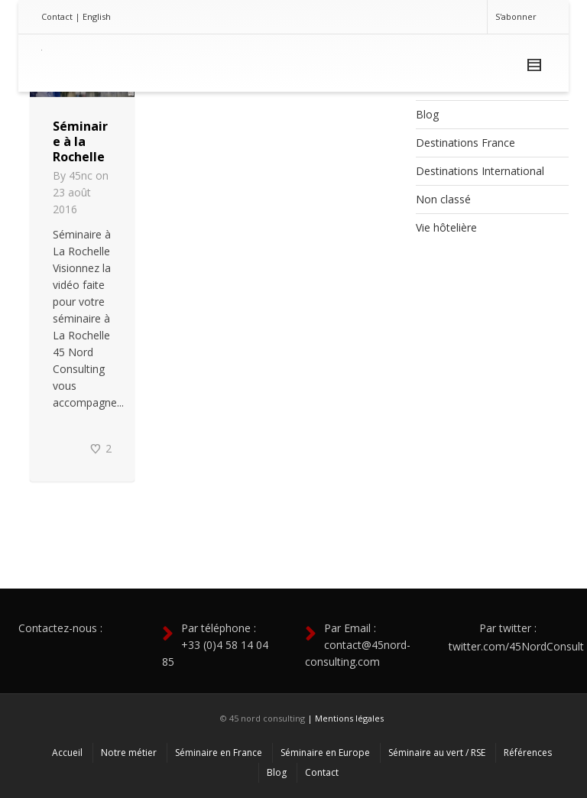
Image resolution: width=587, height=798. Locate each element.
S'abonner (516, 16)
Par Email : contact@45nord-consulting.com (357, 645)
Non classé (443, 199)
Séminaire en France (218, 752)
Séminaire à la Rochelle (80, 141)
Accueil (67, 752)
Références (528, 752)
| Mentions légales (345, 718)
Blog (427, 114)
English (97, 16)
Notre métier (129, 752)
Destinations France (465, 142)
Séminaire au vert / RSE (436, 752)
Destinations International (480, 171)
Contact (57, 16)
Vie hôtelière (446, 227)
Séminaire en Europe (325, 752)
